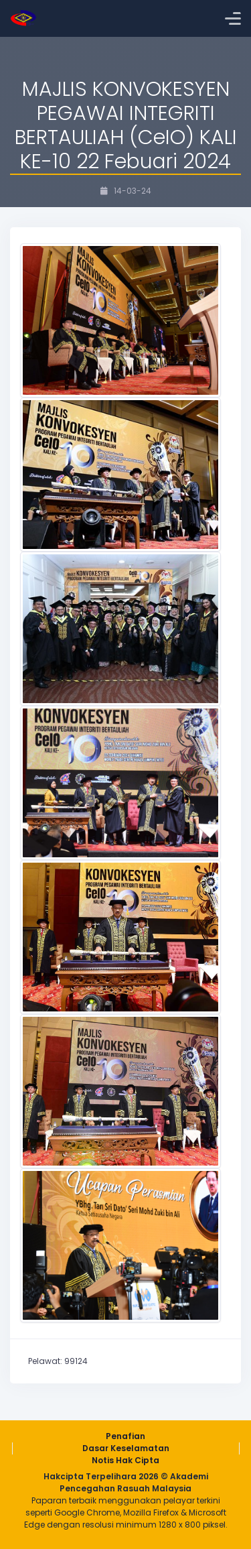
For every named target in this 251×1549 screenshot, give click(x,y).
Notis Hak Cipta (125, 1460)
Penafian (125, 1436)
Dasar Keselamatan (125, 1448)
